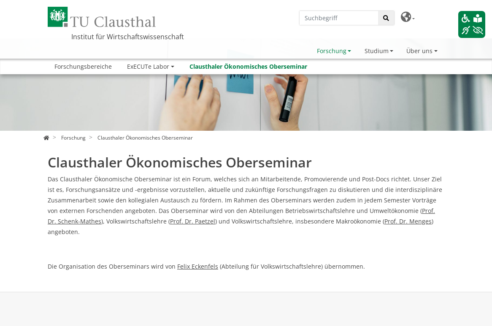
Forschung (331, 51)
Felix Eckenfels (197, 266)
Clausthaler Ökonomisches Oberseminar (248, 66)
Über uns (419, 51)
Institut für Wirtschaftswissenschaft (127, 36)
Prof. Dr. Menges (408, 221)
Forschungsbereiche (83, 66)
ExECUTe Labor (148, 66)
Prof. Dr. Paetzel (192, 221)
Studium (377, 51)
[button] (407, 17)
